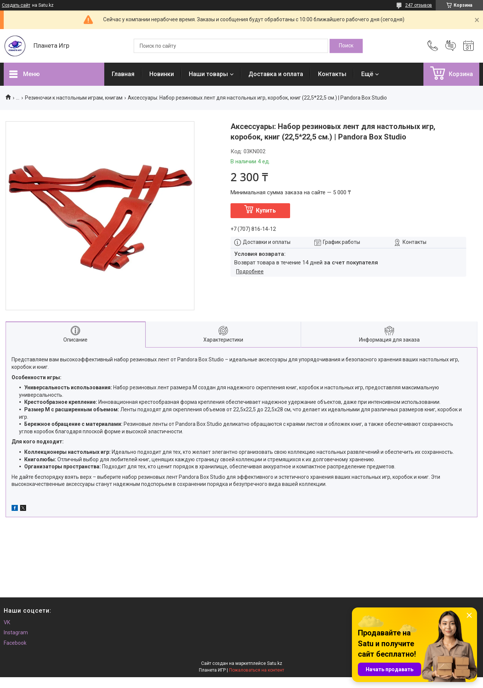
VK (7, 622)
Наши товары (208, 74)
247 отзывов (418, 5)
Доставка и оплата (275, 74)
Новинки (161, 74)
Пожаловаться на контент (256, 670)
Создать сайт (16, 5)
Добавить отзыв (450, 45)
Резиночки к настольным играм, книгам (74, 98)
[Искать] (346, 46)
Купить (266, 210)
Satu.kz (274, 663)
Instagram (16, 632)
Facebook (15, 643)
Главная (123, 74)
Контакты (332, 74)
